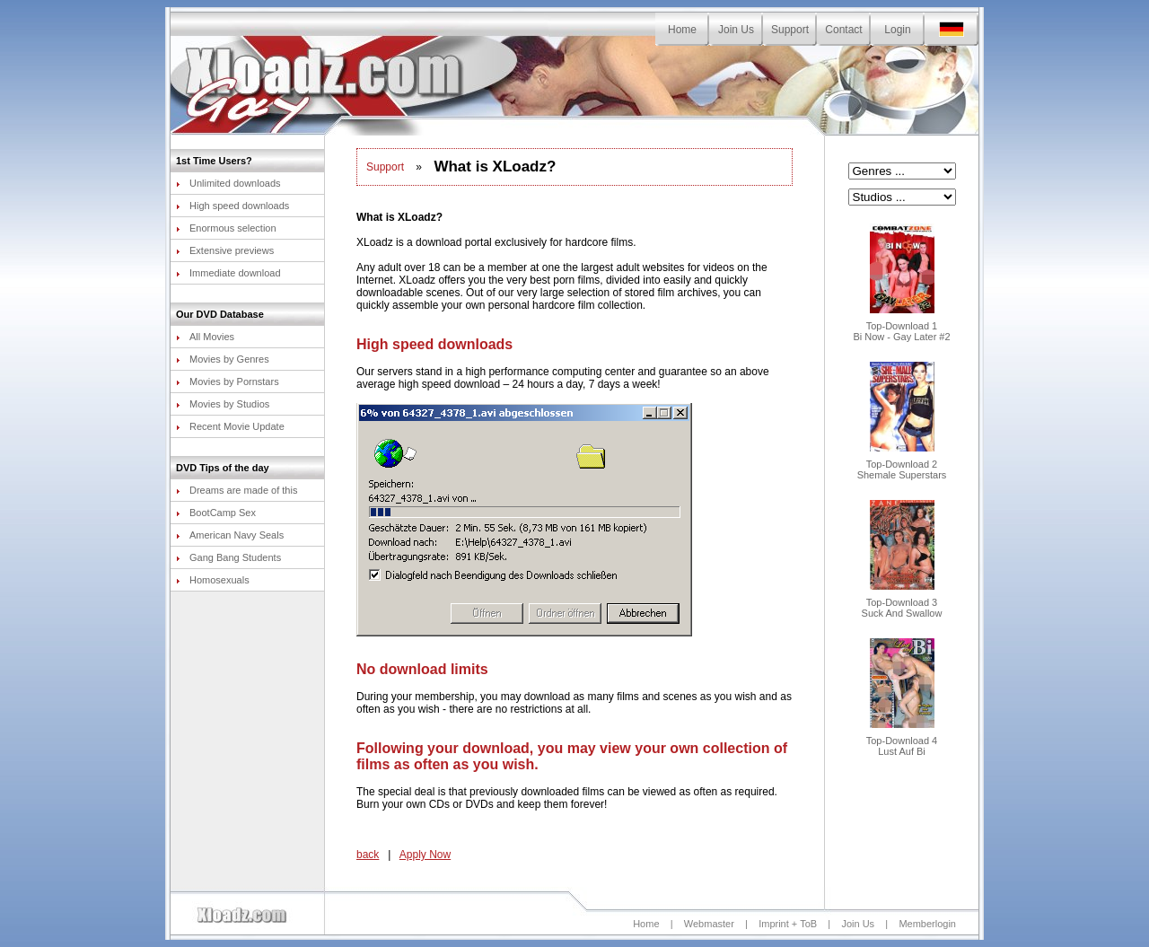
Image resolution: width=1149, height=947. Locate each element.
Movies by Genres (222, 359)
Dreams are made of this (236, 490)
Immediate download (228, 272)
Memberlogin (927, 923)
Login (897, 29)
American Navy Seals (230, 535)
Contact (843, 29)
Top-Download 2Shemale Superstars (902, 465)
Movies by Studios (222, 404)
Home (682, 29)
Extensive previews (225, 250)
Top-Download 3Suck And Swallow (902, 603)
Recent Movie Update (230, 426)
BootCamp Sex (216, 512)
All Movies (205, 336)
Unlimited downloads (228, 183)
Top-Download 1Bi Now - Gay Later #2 (901, 326)
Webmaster (709, 923)
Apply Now (425, 854)
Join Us (736, 29)
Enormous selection (226, 228)
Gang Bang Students (228, 557)
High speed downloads (232, 205)
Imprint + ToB (788, 923)
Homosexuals (213, 579)
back (367, 854)
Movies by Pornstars (227, 381)
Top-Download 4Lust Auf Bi (902, 741)
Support (790, 29)
